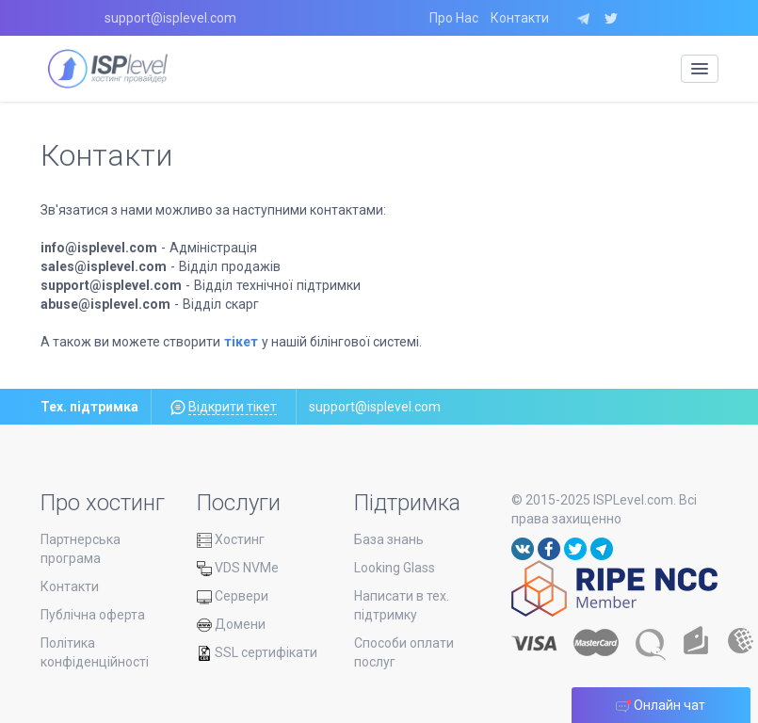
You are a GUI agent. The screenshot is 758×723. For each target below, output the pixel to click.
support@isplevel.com (170, 17)
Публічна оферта (92, 614)
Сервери (232, 595)
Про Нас (453, 17)
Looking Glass (394, 567)
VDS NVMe (238, 567)
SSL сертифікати (257, 652)
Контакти (520, 17)
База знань (389, 539)
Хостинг (231, 539)
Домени (231, 624)
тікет (241, 341)
